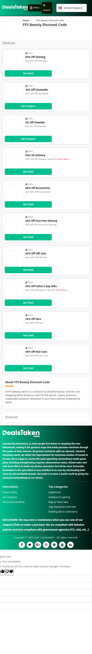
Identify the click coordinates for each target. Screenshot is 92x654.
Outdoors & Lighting (59, 497)
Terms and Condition (14, 502)
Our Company (10, 497)
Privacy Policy (10, 492)
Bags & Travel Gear (59, 502)
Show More (63, 159)
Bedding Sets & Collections (63, 512)
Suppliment (55, 492)
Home (26, 20)
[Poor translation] (9, 572)
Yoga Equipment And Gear (62, 507)
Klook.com (11, 416)
